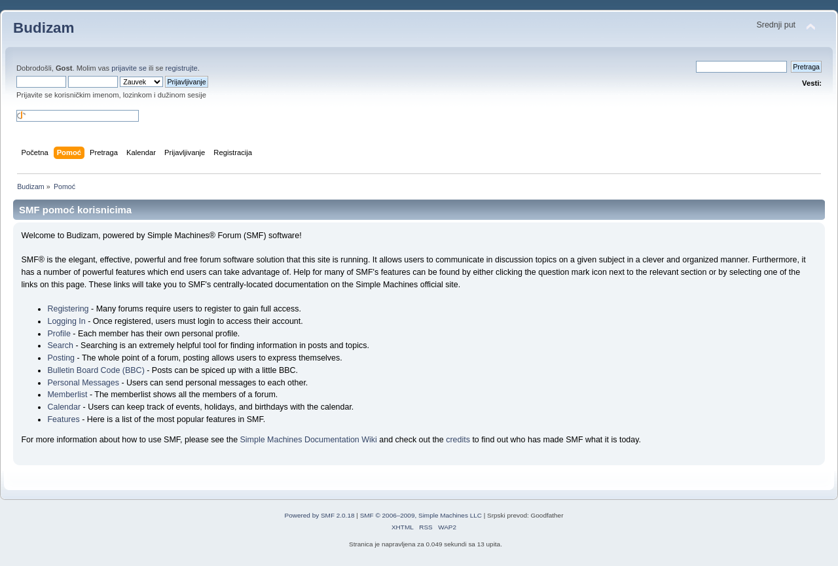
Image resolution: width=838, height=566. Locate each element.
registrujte (182, 68)
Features (63, 419)
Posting (61, 358)
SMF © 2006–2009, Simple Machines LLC (421, 515)
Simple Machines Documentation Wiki (308, 439)
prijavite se (129, 68)
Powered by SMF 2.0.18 (320, 515)
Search (60, 345)
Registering (67, 308)
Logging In (66, 321)
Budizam (44, 28)
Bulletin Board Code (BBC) (95, 370)
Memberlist (67, 394)
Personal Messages (83, 382)
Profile (58, 333)
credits (458, 439)
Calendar (64, 407)
